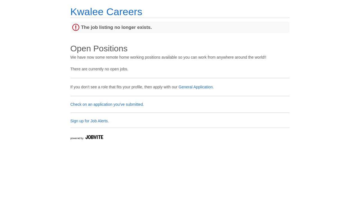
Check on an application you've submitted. (107, 104)
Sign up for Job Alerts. (89, 121)
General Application (196, 87)
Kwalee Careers (106, 11)
